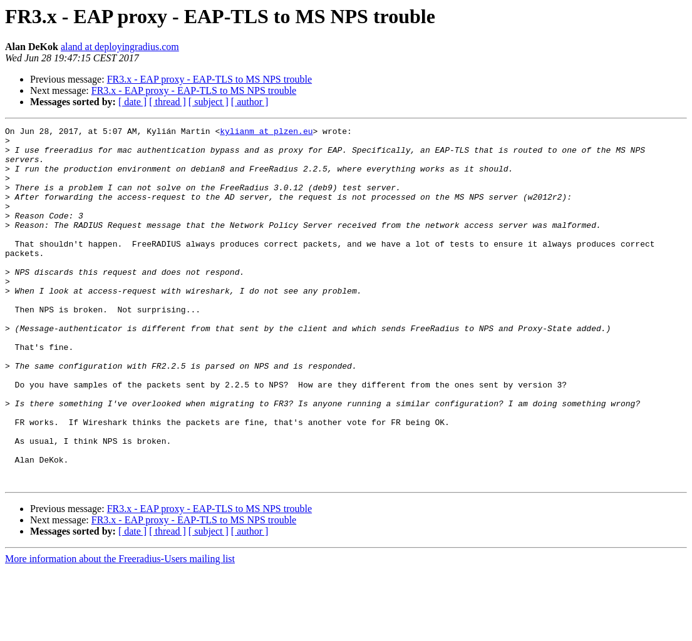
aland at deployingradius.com (120, 46)
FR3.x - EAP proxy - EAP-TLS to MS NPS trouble (209, 79)
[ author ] (250, 101)
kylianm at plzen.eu (266, 132)
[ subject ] (208, 101)
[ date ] (132, 101)
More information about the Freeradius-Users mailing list (120, 630)
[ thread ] (167, 101)
